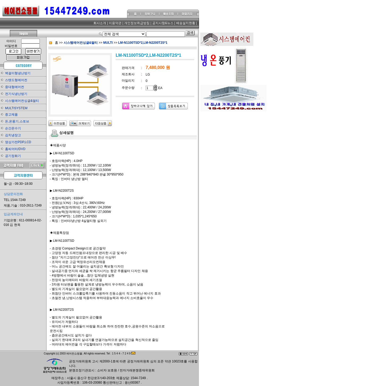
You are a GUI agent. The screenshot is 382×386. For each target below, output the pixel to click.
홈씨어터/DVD (15, 149)
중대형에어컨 (14, 87)
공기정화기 (13, 156)
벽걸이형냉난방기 (18, 73)
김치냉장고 (13, 135)
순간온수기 (13, 128)
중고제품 (11, 114)
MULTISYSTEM (16, 108)
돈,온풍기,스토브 (17, 121)
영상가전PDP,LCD (18, 142)
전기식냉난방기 (16, 94)
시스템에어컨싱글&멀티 (22, 101)
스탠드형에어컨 (16, 80)
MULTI (108, 43)
